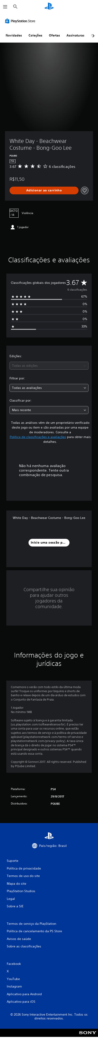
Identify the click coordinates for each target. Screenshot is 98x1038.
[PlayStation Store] (21, 20)
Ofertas (54, 35)
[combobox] (49, 366)
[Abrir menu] (5, 7)
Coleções (35, 35)
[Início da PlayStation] (49, 6)
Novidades (14, 35)
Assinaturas (75, 35)
